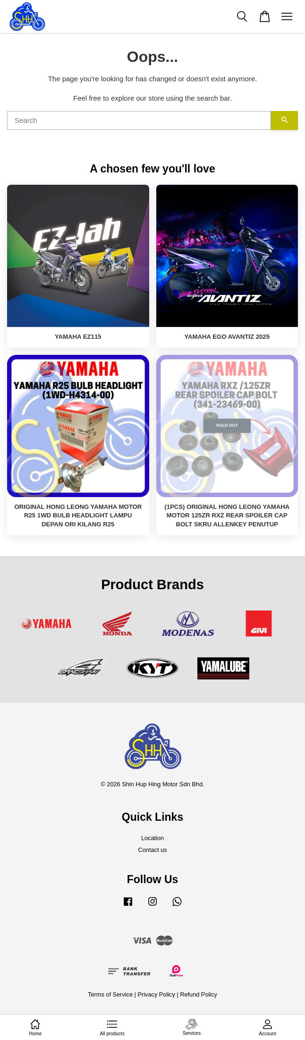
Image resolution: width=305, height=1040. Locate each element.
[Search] (139, 120)
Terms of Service (110, 994)
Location (152, 838)
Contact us (152, 849)
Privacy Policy (156, 994)
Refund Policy (198, 994)
